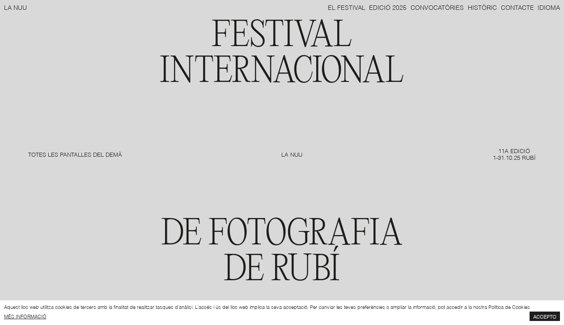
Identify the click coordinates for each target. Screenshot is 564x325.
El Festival (346, 7)
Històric (482, 7)
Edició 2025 (388, 7)
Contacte (517, 7)
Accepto (544, 316)
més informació (25, 316)
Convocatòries (437, 7)
